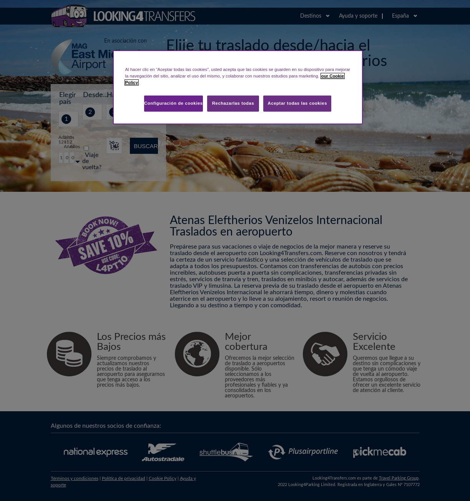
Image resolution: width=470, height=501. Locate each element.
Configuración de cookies (173, 103)
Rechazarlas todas (233, 103)
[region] (238, 87)
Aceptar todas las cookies (297, 103)
